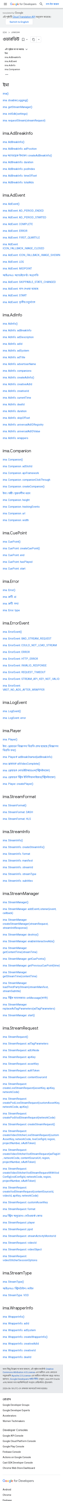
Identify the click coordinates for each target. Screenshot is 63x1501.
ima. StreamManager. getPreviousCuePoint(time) (31, 965)
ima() (6, 93)
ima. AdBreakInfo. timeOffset (20, 175)
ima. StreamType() (13, 1281)
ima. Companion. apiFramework (21, 473)
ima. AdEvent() (11, 204)
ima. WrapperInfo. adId (16, 1323)
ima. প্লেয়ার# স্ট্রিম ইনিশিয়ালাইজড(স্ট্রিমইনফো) (29, 777)
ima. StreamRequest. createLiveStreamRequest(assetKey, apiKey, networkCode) (29, 1088)
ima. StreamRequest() (15, 1036)
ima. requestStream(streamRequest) (24, 120)
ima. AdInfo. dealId (14, 404)
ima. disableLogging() (15, 100)
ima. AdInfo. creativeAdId (17, 384)
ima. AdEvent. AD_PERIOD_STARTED (24, 217)
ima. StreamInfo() (13, 840)
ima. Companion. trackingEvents (21, 506)
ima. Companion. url (14, 513)
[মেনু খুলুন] (5, 4)
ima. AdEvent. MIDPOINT (17, 268)
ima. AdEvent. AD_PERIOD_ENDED (23, 210)
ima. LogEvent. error (14, 718)
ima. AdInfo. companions (17, 370)
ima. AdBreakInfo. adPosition (20, 148)
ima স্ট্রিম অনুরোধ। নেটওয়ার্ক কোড (22, 1215)
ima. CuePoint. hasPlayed (17, 561)
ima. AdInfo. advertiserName (19, 364)
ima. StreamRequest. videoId (19, 1242)
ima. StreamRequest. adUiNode (21, 1050)
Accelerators (9, 1415)
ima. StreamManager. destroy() (20, 934)
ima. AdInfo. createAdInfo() (18, 377)
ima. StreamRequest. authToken (21, 1070)
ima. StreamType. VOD (16, 1295)
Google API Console (13, 1435)
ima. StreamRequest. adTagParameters (25, 1043)
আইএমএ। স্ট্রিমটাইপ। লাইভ (18, 1288)
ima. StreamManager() (15, 902)
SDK (5, 32)
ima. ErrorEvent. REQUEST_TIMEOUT (24, 672)
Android (7, 1489)
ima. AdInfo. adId (12, 343)
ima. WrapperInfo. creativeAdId (21, 1343)
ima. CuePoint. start (14, 568)
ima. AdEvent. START (15, 295)
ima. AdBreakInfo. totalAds (18, 182)
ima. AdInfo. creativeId (16, 391)
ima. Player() (10, 739)
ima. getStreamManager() (17, 107)
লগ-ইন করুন (52, 4)
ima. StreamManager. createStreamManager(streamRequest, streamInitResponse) (25, 923)
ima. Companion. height (16, 500)
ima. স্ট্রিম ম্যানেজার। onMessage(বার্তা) (25, 997)
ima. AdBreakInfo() (13, 142)
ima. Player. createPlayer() (18, 783)
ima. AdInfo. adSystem (16, 350)
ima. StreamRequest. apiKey (19, 1057)
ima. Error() (9, 590)
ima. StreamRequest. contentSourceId (25, 1077)
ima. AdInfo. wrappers (15, 438)
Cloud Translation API (24, 16)
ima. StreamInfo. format (16, 853)
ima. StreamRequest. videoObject (22, 1249)
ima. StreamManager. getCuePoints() (24, 958)
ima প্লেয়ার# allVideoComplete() (21, 763)
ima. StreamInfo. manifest (18, 860)
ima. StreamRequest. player (19, 1222)
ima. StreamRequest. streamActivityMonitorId (29, 1236)
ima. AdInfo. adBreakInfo (17, 330)
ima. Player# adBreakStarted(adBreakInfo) (27, 757)
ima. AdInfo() (10, 323)
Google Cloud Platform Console (19, 1441)
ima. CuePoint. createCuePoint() (21, 548)
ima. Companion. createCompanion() (24, 486)
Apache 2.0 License (21, 1375)
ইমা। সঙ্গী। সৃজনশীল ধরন (16, 493)
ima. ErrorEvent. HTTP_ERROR (20, 658)
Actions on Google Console (17, 1457)
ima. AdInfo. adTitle (14, 357)
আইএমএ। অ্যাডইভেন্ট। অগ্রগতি (20, 275)
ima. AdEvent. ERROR (15, 230)
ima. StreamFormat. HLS (17, 818)
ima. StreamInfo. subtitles (18, 880)
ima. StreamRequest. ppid (18, 1229)
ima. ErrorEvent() (12, 631)
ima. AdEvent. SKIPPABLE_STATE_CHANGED (29, 282)
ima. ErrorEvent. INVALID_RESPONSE (25, 665)
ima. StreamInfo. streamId (18, 867)
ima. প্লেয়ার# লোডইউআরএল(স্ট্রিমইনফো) (26, 770)
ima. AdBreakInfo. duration (18, 162)
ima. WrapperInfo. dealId (17, 1357)
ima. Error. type (11, 610)
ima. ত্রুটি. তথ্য (11, 603)
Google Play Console (13, 1446)
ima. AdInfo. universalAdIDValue (21, 431)
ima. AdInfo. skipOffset (16, 417)
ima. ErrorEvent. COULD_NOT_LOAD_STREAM (30, 645)
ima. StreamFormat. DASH (18, 812)
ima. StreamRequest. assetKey (21, 1063)
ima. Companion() (13, 459)
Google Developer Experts (16, 1410)
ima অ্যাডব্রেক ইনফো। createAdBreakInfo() (27, 155)
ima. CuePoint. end (13, 555)
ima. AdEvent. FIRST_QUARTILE (21, 237)
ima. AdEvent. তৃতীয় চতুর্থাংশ (19, 302)
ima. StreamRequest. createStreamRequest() (29, 1124)
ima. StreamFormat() (14, 805)
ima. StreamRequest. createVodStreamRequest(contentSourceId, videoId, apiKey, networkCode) (28, 1191)
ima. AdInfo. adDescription (18, 337)
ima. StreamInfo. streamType (19, 874)
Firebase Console (12, 1452)
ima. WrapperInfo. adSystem (19, 1330)
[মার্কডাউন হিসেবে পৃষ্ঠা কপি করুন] (34, 39)
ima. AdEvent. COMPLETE (18, 224)
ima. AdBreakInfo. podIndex (19, 169)
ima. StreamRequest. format (19, 1209)
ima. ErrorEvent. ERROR (16, 652)
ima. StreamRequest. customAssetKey (25, 1202)
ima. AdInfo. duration (15, 411)
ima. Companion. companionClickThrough (26, 479)
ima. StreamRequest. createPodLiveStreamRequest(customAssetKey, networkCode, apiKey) (31, 1102)
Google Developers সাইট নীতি (24, 1379)
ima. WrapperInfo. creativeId (19, 1350)
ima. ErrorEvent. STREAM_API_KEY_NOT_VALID (31, 679)
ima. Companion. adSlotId (17, 466)
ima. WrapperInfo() (13, 1316)
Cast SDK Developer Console (18, 1462)
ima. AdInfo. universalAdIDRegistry (23, 424)
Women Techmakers (14, 1421)
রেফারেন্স (15, 32)
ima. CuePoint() (11, 541)
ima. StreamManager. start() (19, 1015)
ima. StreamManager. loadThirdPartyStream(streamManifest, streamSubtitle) (25, 987)
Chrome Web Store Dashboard (19, 1468)
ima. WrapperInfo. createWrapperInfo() (25, 1337)
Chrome (7, 1495)
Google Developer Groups (16, 1405)
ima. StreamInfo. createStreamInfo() (24, 847)
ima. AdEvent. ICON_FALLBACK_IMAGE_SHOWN (31, 255)
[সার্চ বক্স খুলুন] (41, 4)
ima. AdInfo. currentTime (17, 397)
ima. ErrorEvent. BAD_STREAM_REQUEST (27, 638)
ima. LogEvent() (12, 711)
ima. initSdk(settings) (15, 113)
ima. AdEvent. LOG (13, 261)
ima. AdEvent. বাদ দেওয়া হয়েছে (20, 288)
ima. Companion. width (16, 520)
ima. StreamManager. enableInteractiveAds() (28, 941)
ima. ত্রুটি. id (9, 596)
